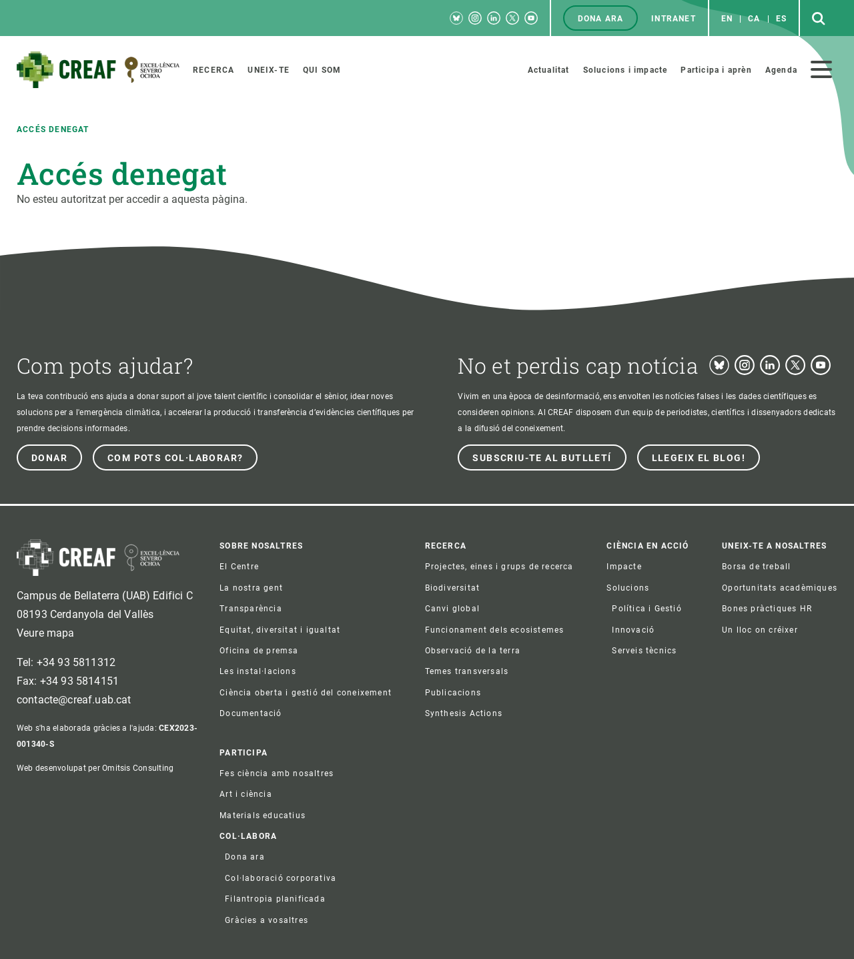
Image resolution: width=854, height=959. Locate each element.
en (727, 18)
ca (754, 18)
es (781, 18)
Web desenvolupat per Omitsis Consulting (95, 768)
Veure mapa (46, 633)
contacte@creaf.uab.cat (74, 699)
